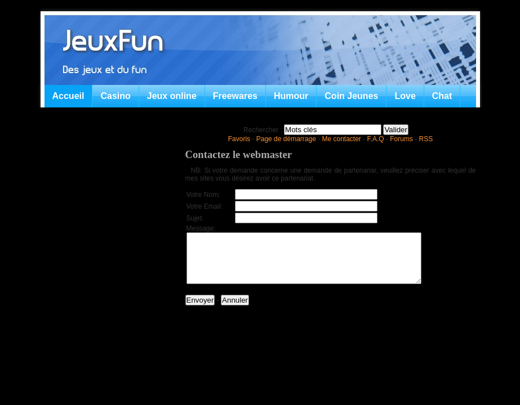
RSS (426, 139)
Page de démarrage (286, 139)
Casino (115, 96)
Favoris (239, 139)
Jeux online (172, 96)
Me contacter (341, 139)
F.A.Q (375, 139)
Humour (291, 96)
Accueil (68, 96)
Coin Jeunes (351, 96)
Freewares (235, 96)
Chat (442, 96)
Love (404, 96)
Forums (401, 139)
